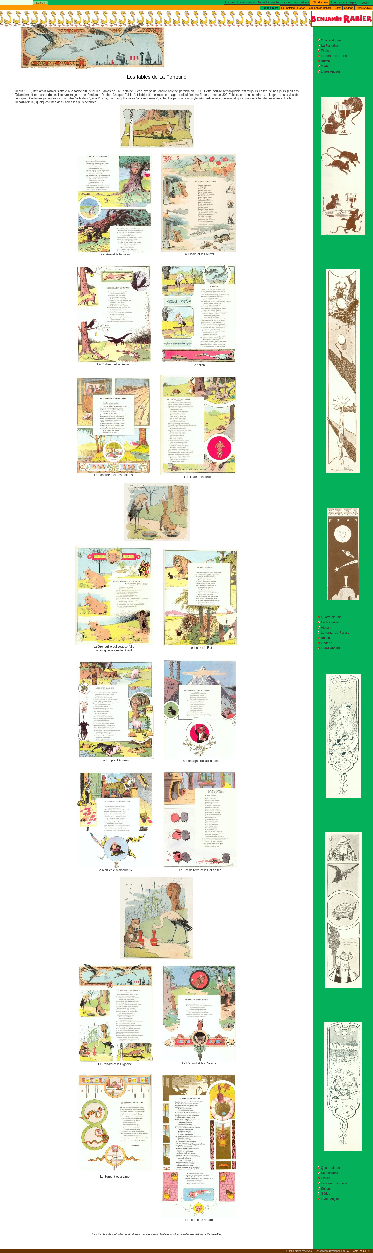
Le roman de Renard (320, 7)
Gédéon (348, 7)
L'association (246, 2)
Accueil (230, 2)
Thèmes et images (343, 2)
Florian (301, 7)
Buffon (337, 7)
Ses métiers (300, 2)
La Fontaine (288, 7)
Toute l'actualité (268, 2)
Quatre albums (331, 40)
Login (365, 2)
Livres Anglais (364, 7)
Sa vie (285, 2)
